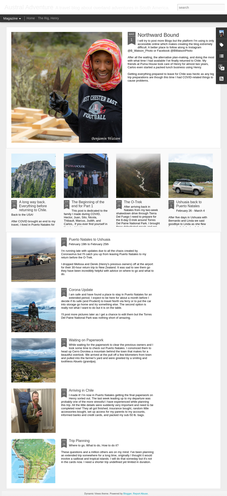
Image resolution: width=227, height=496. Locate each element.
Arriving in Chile (81, 390)
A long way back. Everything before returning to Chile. (33, 206)
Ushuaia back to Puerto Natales (189, 204)
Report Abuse (140, 493)
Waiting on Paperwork (86, 340)
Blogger (127, 493)
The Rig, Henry (48, 18)
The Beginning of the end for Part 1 (88, 204)
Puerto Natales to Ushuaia (89, 239)
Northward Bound (158, 35)
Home (31, 18)
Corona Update (81, 290)
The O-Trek (133, 202)
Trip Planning (79, 441)
